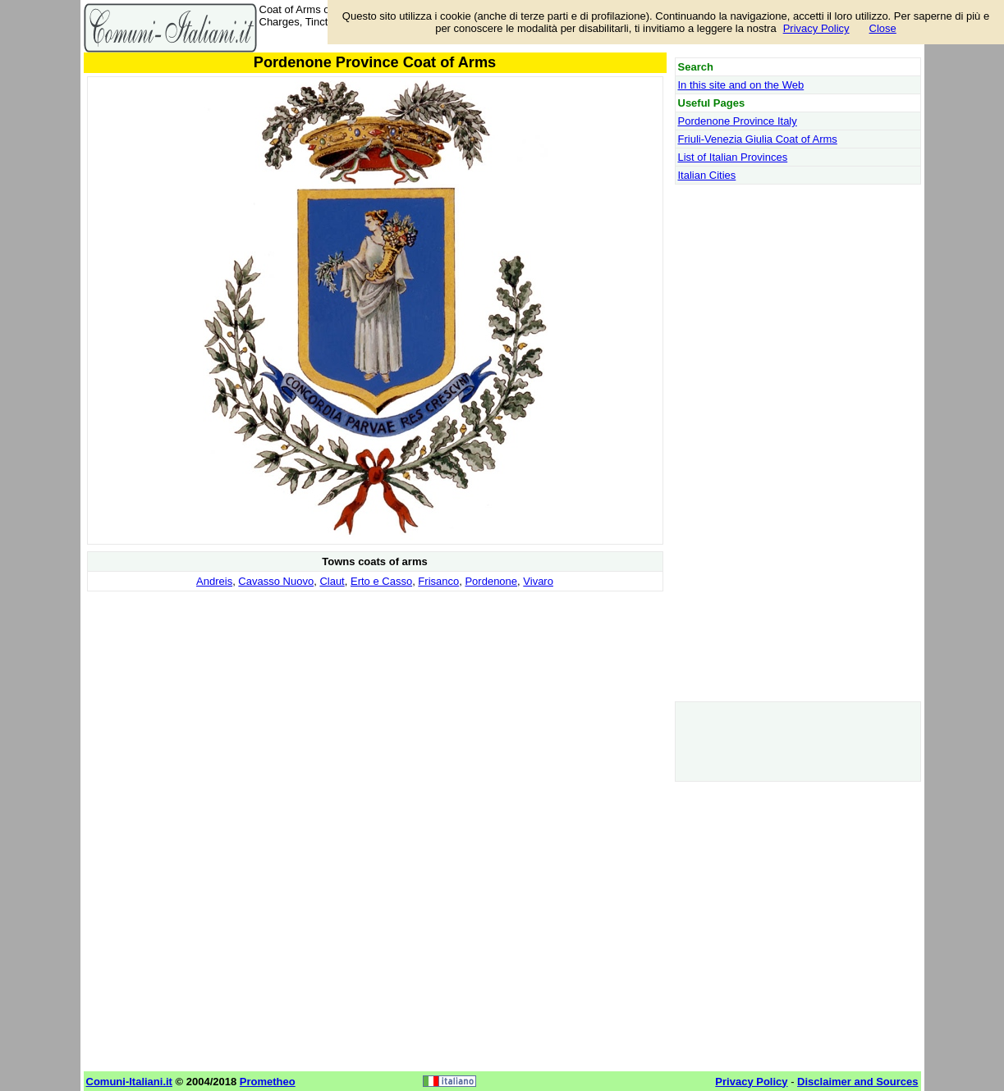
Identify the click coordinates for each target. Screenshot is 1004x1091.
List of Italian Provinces (733, 157)
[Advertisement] (375, 710)
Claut (331, 581)
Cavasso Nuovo (276, 581)
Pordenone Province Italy (737, 121)
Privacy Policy (816, 28)
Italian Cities (707, 175)
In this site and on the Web (741, 85)
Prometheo (268, 1081)
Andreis (214, 581)
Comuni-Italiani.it (129, 1081)
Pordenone (491, 581)
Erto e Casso (381, 581)
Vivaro (538, 581)
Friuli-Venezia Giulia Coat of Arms (757, 139)
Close (882, 28)
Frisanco (438, 581)
